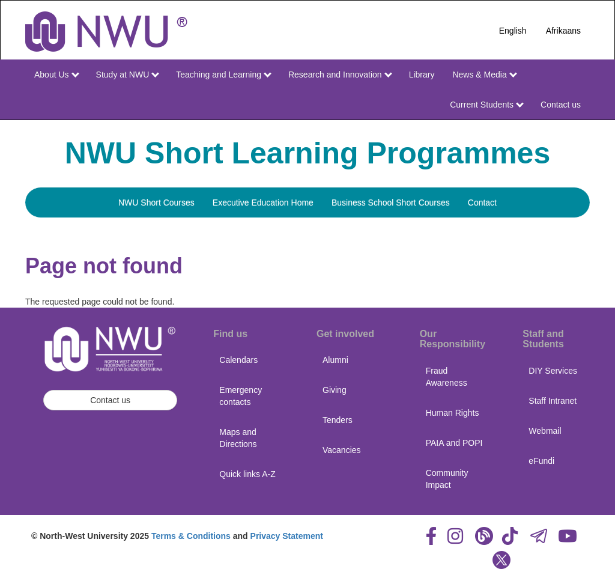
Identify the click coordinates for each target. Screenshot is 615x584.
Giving (335, 390)
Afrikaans (563, 30)
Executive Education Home (263, 202)
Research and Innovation (340, 74)
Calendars (238, 360)
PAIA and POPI (454, 443)
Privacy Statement (286, 536)
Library (422, 74)
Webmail (545, 431)
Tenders (338, 420)
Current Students (487, 104)
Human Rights (452, 413)
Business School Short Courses (391, 202)
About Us (56, 74)
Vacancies (342, 450)
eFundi (541, 461)
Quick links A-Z (247, 474)
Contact (482, 202)
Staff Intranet (553, 401)
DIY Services (553, 371)
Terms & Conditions (191, 536)
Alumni (335, 360)
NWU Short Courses (156, 202)
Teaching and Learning (223, 74)
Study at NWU (128, 74)
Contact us (561, 104)
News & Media (484, 74)
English (513, 30)
